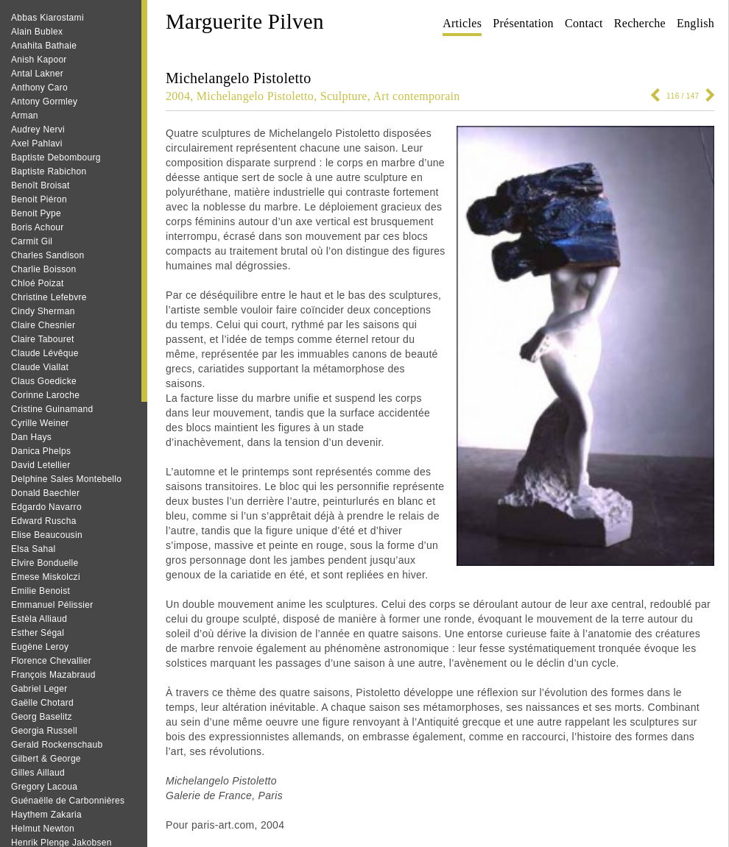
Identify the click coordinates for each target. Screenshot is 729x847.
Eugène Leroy (39, 647)
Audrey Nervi (38, 129)
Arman (24, 115)
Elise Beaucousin (46, 535)
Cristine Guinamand (52, 409)
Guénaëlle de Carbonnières (67, 800)
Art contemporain (416, 96)
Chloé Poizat (37, 283)
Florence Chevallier (51, 661)
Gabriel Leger (39, 689)
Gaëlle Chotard (42, 703)
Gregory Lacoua (44, 787)
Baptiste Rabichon (49, 171)
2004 (178, 96)
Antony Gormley (44, 101)
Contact (584, 23)
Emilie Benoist (40, 591)
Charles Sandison (48, 255)
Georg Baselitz (41, 717)
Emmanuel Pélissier (52, 605)
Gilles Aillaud (38, 773)
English (695, 23)
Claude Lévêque (45, 353)
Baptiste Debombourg (56, 157)
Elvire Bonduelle (45, 563)
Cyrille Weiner (40, 423)
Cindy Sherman (43, 311)
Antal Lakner (37, 73)
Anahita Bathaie (44, 45)
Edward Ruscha (44, 521)
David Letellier (41, 465)
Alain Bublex (37, 31)
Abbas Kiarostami (47, 18)
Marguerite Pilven (245, 21)
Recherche (640, 23)
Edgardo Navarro (46, 507)
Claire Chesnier (43, 325)
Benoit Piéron (39, 199)
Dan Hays (31, 437)
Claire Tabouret (42, 339)
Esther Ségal (37, 633)
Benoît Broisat (40, 185)
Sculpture (343, 96)
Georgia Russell (44, 731)
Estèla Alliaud (39, 619)
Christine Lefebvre (49, 297)
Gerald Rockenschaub (56, 745)
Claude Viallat (39, 367)
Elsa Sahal (33, 549)
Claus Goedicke (44, 381)
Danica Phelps (41, 451)
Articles (462, 23)
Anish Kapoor (39, 59)
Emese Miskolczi (45, 577)
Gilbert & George (46, 759)
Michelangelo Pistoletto (255, 96)
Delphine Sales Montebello (66, 479)
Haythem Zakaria (46, 814)
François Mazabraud (53, 675)
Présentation (523, 23)
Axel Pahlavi (37, 143)
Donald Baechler (45, 493)
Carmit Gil (31, 241)
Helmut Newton (42, 828)
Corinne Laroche (45, 395)
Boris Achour (37, 227)
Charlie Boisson (44, 269)
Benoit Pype (36, 213)
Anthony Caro (39, 87)
